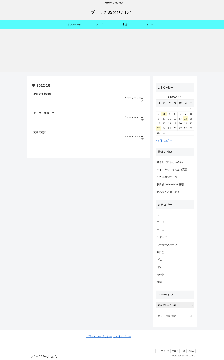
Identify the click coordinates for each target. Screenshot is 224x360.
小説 (183, 351)
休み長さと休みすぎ (168, 192)
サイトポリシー (122, 336)
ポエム (191, 351)
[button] (190, 316)
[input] (175, 316)
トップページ (163, 351)
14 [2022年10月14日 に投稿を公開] (185, 118)
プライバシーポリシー (99, 336)
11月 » (168, 140)
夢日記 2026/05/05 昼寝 (170, 184)
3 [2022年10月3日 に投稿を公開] (164, 114)
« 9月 (159, 140)
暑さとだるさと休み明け (171, 162)
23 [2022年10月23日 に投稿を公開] (158, 128)
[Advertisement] (112, 52)
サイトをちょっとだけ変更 (172, 169)
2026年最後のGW (167, 177)
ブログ (175, 351)
